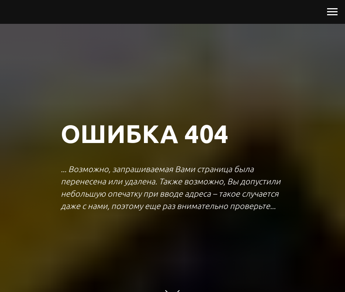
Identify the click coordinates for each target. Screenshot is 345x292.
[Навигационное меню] (332, 12)
